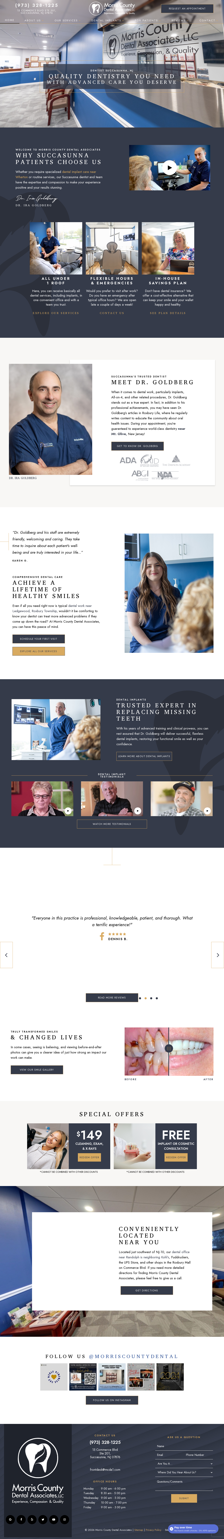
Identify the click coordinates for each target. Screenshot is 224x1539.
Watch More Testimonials (112, 824)
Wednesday (90, 1498)
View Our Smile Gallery (37, 1069)
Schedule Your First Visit (38, 639)
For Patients (148, 20)
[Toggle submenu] (43, 20)
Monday (88, 1488)
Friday (87, 1507)
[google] (10, 1519)
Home (10, 20)
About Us (34, 20)
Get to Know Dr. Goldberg (137, 446)
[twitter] (42, 1519)
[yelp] (32, 1519)
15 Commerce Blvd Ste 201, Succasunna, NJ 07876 (36, 11)
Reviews (181, 20)
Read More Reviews (112, 997)
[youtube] (53, 1519)
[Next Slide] (217, 955)
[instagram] (64, 1519)
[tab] (140, 998)
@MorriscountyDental (133, 1357)
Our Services (68, 20)
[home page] (112, 9)
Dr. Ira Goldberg (37, 201)
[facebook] (21, 1519)
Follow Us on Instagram (112, 1400)
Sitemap (138, 1530)
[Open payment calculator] (193, 1528)
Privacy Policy (153, 1530)
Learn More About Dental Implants (144, 756)
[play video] (169, 168)
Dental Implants (108, 20)
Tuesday (88, 1493)
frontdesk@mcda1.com (105, 1470)
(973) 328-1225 (36, 5)
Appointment (187, 8)
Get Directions (146, 1290)
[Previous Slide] (6, 955)
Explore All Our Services (38, 651)
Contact (209, 20)
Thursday (89, 1502)
